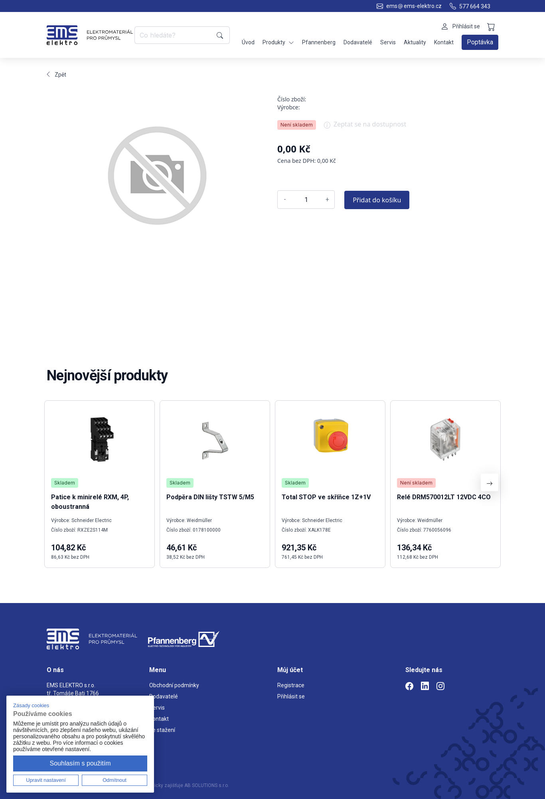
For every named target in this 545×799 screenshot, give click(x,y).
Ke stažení (162, 730)
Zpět (56, 74)
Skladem (64, 483)
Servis (388, 42)
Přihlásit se (291, 696)
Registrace (290, 685)
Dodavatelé (358, 42)
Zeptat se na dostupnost (365, 126)
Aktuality (415, 42)
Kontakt (444, 42)
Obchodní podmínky (174, 685)
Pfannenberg (319, 42)
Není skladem (296, 125)
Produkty (278, 42)
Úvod (248, 42)
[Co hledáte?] (174, 35)
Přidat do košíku (377, 200)
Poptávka (480, 42)
